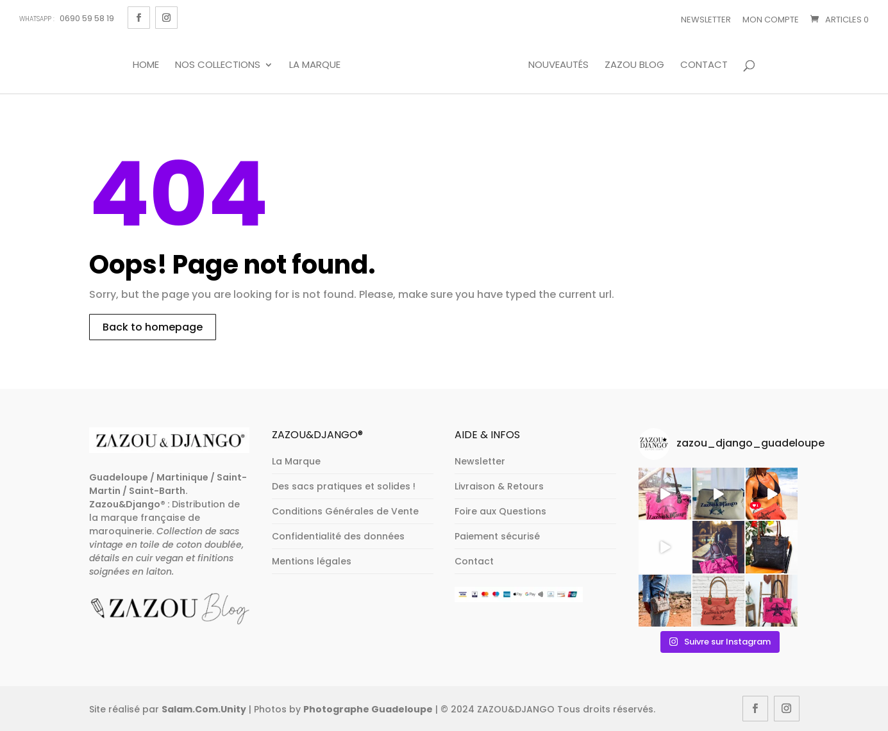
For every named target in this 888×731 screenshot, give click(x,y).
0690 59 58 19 (66, 18)
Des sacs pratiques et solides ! (343, 486)
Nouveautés (558, 65)
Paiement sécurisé (497, 536)
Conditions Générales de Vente (345, 511)
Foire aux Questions (500, 511)
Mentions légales (311, 561)
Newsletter (706, 19)
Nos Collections (217, 65)
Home (146, 65)
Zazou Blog (634, 65)
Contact (704, 65)
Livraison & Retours (499, 486)
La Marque (314, 65)
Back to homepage (153, 327)
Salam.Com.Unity (204, 709)
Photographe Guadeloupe (368, 709)
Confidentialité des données (338, 536)
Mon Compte (770, 19)
